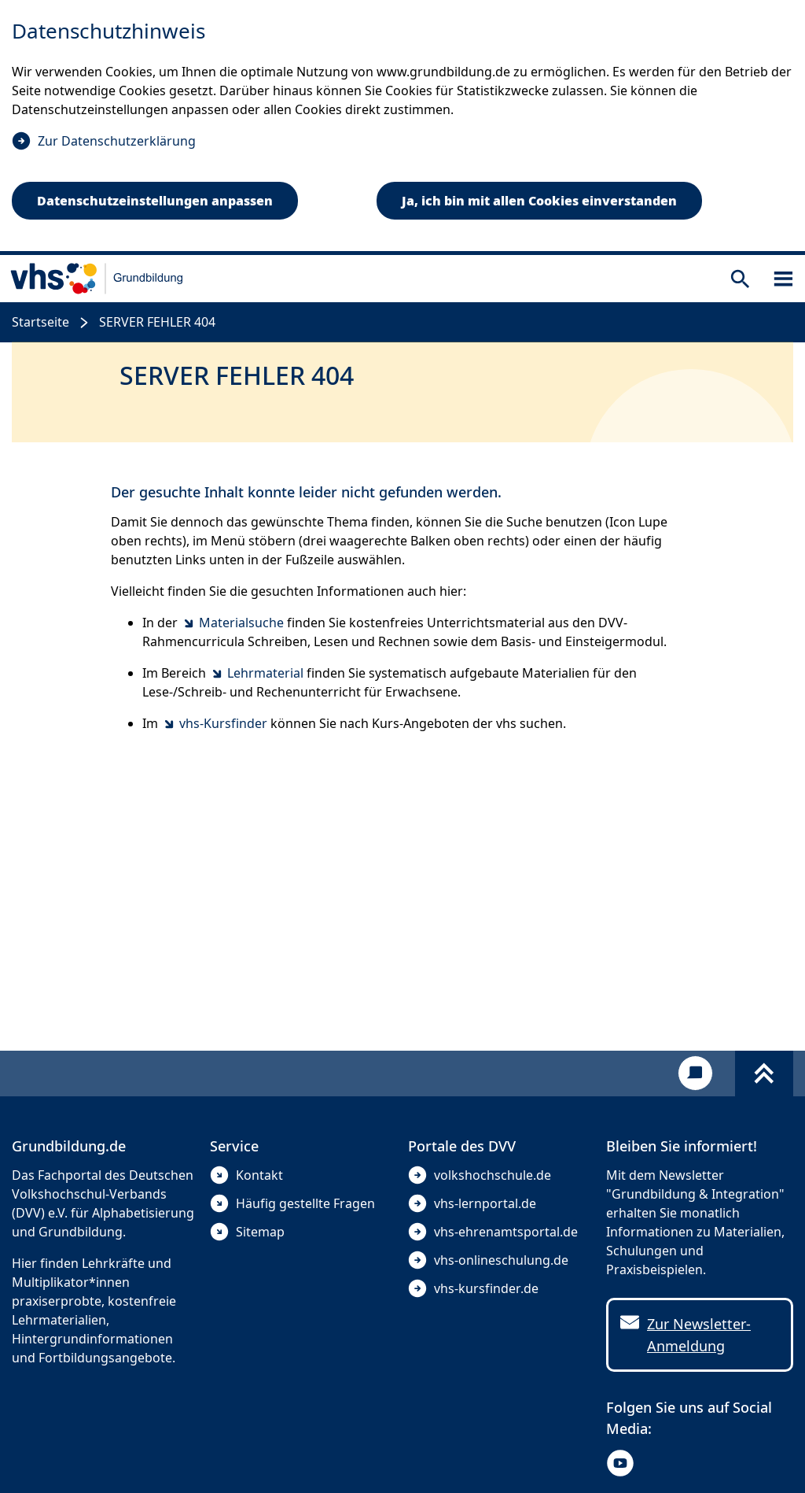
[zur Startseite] (97, 278)
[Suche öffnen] (740, 279)
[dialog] (402, 127)
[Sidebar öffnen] (783, 279)
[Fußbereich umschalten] (764, 1073)
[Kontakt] (695, 1073)
